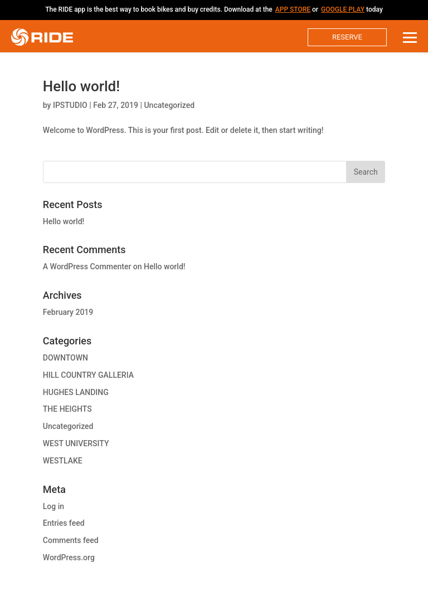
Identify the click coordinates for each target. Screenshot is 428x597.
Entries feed (64, 523)
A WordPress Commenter (87, 266)
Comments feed (71, 540)
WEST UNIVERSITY (76, 443)
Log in (53, 506)
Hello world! (81, 86)
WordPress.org (69, 557)
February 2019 (68, 312)
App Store (292, 9)
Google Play (342, 9)
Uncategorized (169, 105)
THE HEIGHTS (67, 408)
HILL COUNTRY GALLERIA (88, 375)
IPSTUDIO (70, 105)
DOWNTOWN (65, 357)
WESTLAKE (62, 460)
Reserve (347, 37)
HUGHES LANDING (76, 392)
